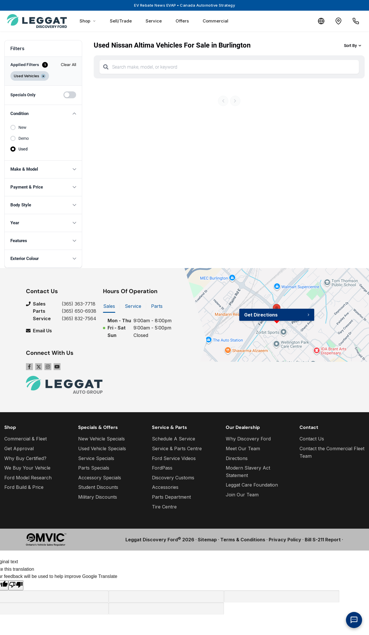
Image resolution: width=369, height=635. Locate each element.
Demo (23, 138)
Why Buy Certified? (25, 458)
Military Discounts (97, 497)
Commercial (215, 21)
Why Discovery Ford (248, 439)
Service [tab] (133, 306)
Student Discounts (98, 487)
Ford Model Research (28, 478)
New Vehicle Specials (101, 439)
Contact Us (312, 439)
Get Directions (261, 315)
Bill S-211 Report (323, 539)
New (22, 127)
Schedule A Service (173, 439)
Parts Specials (93, 468)
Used (23, 149)
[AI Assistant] (354, 620)
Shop (88, 21)
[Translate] (321, 21)
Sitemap (207, 539)
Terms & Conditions (242, 539)
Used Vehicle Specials (102, 448)
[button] (43, 114)
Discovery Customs (173, 478)
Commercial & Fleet (25, 439)
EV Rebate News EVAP (184, 5)
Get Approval (19, 448)
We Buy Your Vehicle (27, 468)
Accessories (165, 487)
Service (154, 21)
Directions (237, 458)
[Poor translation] (15, 585)
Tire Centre (164, 507)
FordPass (162, 468)
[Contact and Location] (338, 21)
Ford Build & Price (24, 487)
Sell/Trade (121, 21)
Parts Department (171, 497)
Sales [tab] (109, 306)
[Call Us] (355, 21)
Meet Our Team (243, 448)
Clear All (68, 64)
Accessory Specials (99, 478)
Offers (182, 21)
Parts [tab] (157, 306)
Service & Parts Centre (177, 448)
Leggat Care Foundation (252, 485)
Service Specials (96, 458)
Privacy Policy (285, 539)
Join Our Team (242, 495)
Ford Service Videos (174, 458)
